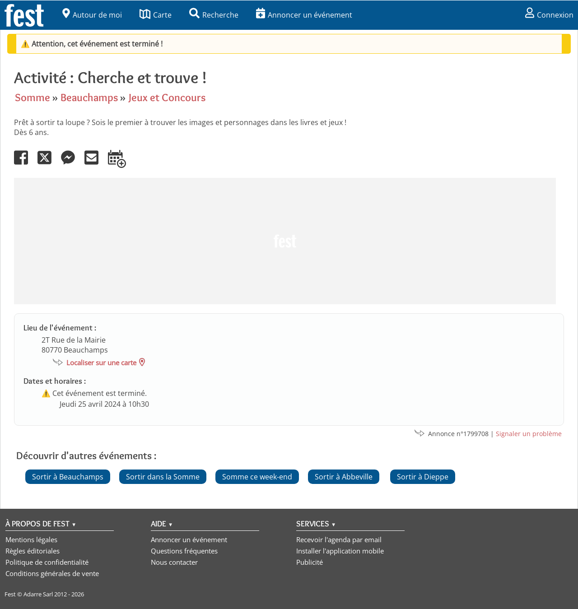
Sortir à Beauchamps (67, 477)
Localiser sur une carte (101, 362)
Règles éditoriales (32, 550)
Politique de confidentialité (47, 562)
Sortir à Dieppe (422, 477)
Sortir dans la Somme (163, 477)
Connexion (549, 15)
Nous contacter (174, 562)
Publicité (309, 562)
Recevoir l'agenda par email (339, 539)
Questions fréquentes (184, 550)
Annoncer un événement (304, 15)
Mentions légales (31, 539)
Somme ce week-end (257, 477)
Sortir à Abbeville (344, 477)
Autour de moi (92, 15)
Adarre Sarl (38, 594)
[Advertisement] (285, 241)
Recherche (213, 15)
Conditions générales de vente (52, 573)
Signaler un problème (529, 433)
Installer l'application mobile (340, 550)
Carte (156, 15)
